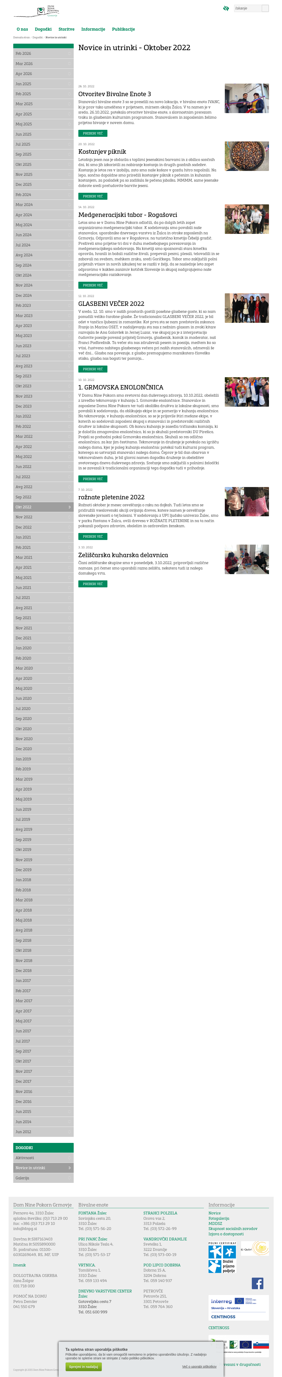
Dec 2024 (24, 295)
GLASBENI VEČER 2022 (111, 303)
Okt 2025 (23, 164)
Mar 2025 (24, 103)
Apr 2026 (24, 73)
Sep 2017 (23, 1051)
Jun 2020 (24, 698)
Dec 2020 (24, 748)
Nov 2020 (24, 738)
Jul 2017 (23, 1041)
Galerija (22, 1177)
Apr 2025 (24, 113)
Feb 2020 (23, 658)
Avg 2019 (24, 829)
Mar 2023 (24, 315)
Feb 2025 (23, 93)
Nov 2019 (24, 859)
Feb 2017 (23, 990)
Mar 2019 (24, 779)
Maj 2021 (24, 577)
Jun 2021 (23, 587)
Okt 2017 (23, 1061)
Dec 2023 (24, 406)
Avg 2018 (24, 930)
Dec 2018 (24, 970)
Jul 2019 (23, 819)
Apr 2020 (24, 678)
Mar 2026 (24, 63)
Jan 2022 (23, 416)
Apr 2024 (24, 214)
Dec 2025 (24, 184)
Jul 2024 (23, 244)
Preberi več (93, 133)
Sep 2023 (23, 375)
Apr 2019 (24, 789)
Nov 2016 (24, 1091)
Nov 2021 (24, 627)
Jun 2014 (23, 1121)
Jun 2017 (23, 1030)
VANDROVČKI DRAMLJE (165, 1238)
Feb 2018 (23, 889)
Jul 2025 (23, 144)
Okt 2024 (24, 275)
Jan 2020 (23, 647)
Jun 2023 (23, 345)
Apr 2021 (24, 567)
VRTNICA (86, 1265)
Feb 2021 (23, 547)
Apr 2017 (24, 1010)
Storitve (66, 29)
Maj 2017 (24, 1020)
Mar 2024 (24, 204)
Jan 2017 (23, 980)
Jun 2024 (24, 234)
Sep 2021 (23, 617)
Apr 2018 (24, 910)
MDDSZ (215, 1223)
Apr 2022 (24, 446)
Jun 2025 (23, 134)
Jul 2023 (23, 355)
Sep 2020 (24, 718)
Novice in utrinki (56, 37)
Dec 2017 (23, 1081)
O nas (22, 29)
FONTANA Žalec (92, 1212)
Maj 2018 (24, 920)
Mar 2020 (24, 668)
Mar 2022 (24, 436)
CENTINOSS (219, 1327)
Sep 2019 (23, 839)
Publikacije (123, 29)
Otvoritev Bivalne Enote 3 (114, 94)
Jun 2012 (23, 1131)
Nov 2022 (24, 516)
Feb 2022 (23, 426)
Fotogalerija (219, 1218)
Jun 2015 (23, 1111)
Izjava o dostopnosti (226, 1233)
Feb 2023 (23, 305)
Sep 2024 (24, 265)
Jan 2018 (23, 879)
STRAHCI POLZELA (160, 1212)
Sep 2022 (23, 496)
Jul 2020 (23, 708)
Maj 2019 (24, 799)
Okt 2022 (23, 506)
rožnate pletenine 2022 (111, 497)
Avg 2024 (24, 254)
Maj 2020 (24, 688)
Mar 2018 (24, 899)
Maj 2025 (24, 123)
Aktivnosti (25, 1157)
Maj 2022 (24, 456)
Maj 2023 (24, 335)
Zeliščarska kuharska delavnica (123, 555)
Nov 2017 (24, 1071)
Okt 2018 (23, 950)
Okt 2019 (23, 849)
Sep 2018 (23, 940)
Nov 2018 (24, 960)
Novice (215, 1212)
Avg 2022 (24, 486)
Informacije (93, 29)
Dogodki (43, 29)
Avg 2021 (24, 607)
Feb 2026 (23, 53)
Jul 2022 (23, 476)
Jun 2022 (23, 466)
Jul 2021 (23, 597)
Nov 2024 (24, 285)
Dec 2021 (23, 637)
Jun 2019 (23, 809)
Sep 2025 (23, 154)
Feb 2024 (23, 194)
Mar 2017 (24, 1000)
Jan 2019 (23, 758)
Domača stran (21, 37)
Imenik (19, 1265)
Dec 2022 (24, 527)
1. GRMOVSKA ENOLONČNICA (120, 387)
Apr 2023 (24, 325)
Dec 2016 (24, 1101)
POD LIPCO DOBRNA (162, 1265)
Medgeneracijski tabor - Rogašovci (127, 214)
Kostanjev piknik (102, 151)
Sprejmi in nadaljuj (83, 1367)
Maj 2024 (24, 224)
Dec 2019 (24, 869)
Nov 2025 (24, 174)
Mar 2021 (24, 557)
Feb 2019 (23, 768)
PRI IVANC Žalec (92, 1238)
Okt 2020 (24, 728)
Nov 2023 (24, 396)
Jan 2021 (23, 537)
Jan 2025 (23, 83)
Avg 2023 (24, 365)
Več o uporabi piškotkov (199, 1366)
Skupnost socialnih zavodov (233, 1228)
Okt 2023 (23, 385)
